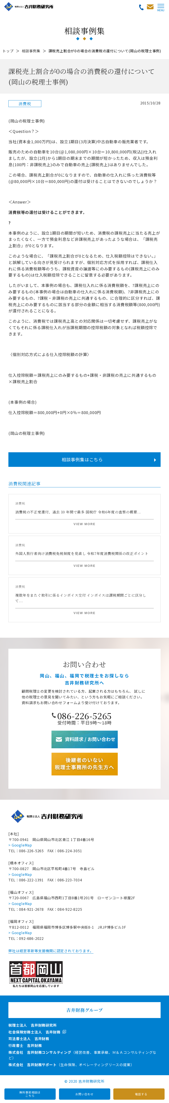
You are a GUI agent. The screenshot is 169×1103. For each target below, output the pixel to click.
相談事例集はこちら (82, 459)
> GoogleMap (20, 845)
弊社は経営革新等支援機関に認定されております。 (50, 950)
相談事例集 (31, 50)
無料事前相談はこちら (30, 1094)
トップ (7, 50)
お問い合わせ (84, 1094)
